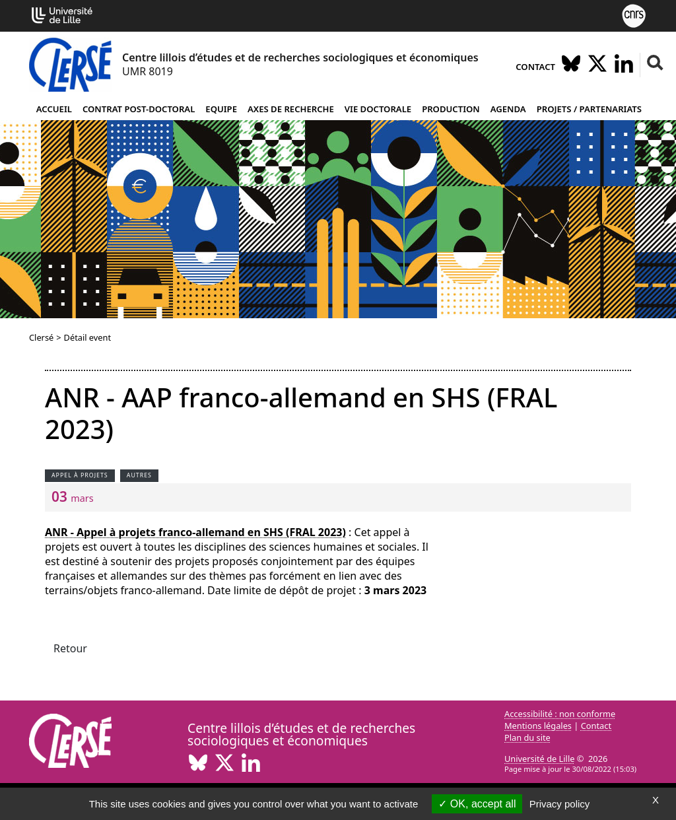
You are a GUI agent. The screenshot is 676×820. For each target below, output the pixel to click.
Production (451, 109)
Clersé (41, 337)
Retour (70, 648)
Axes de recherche (291, 109)
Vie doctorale (378, 109)
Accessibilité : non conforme (559, 714)
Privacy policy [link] (559, 803)
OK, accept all (477, 803)
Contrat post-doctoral (139, 109)
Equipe (221, 109)
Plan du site (527, 737)
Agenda (508, 109)
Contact (535, 67)
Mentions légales (538, 726)
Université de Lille (539, 759)
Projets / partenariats (589, 109)
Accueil (54, 109)
